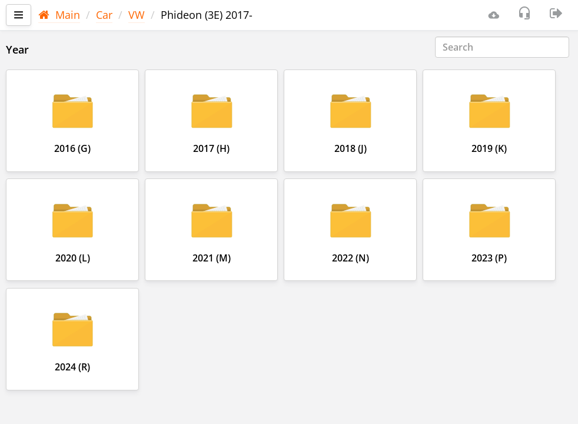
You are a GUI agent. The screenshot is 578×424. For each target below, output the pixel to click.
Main (59, 15)
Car (104, 15)
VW (136, 15)
